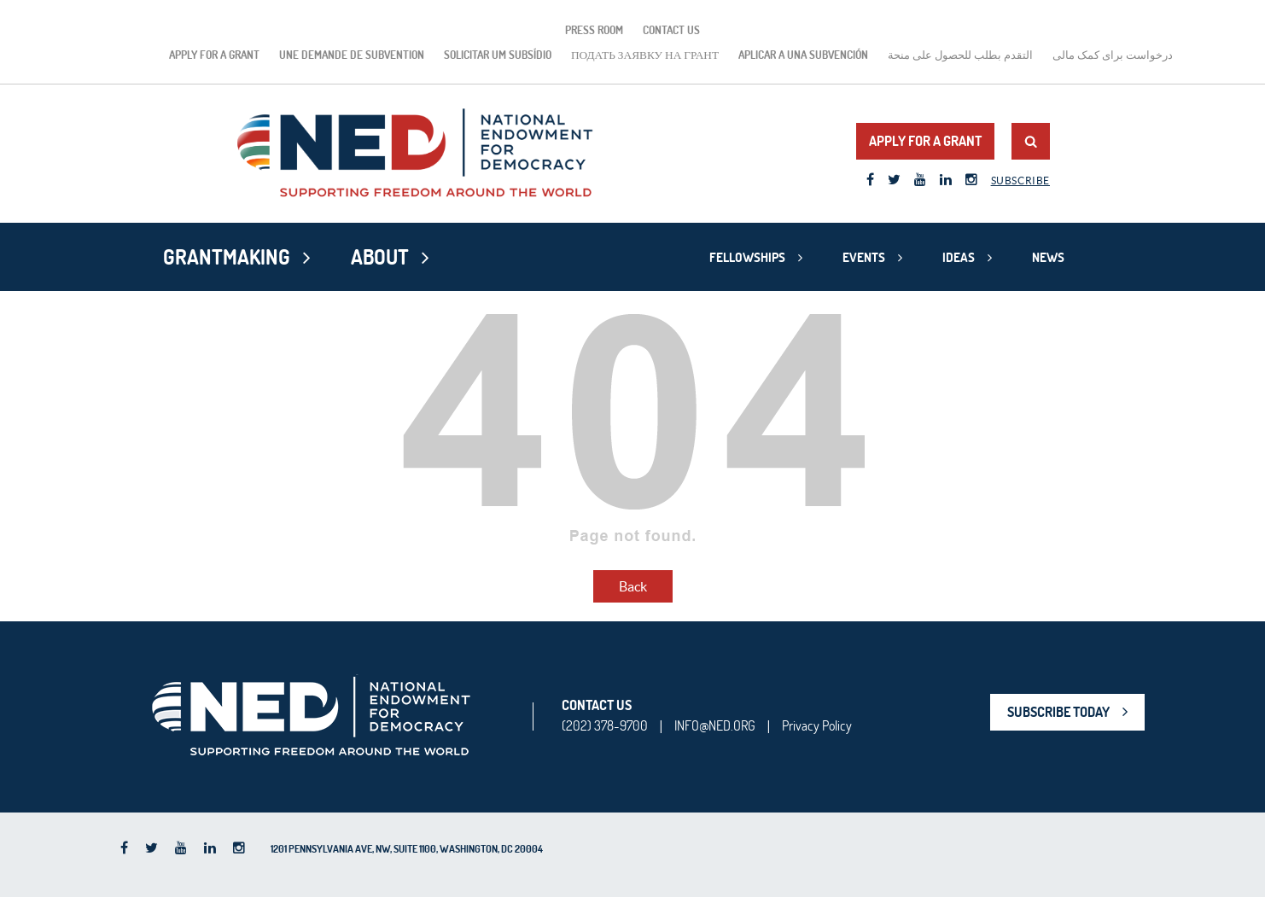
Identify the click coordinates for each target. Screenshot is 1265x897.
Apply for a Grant (214, 54)
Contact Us (671, 30)
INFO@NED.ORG (714, 725)
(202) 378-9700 (605, 725)
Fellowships (747, 257)
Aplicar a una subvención (803, 54)
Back (633, 586)
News (1048, 257)
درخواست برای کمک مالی (1112, 54)
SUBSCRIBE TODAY (1058, 711)
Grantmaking (226, 257)
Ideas (958, 257)
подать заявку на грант (645, 54)
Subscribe (1020, 180)
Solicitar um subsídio (497, 54)
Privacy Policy (817, 725)
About (380, 257)
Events (863, 257)
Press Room (594, 30)
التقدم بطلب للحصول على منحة (960, 54)
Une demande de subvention (351, 54)
